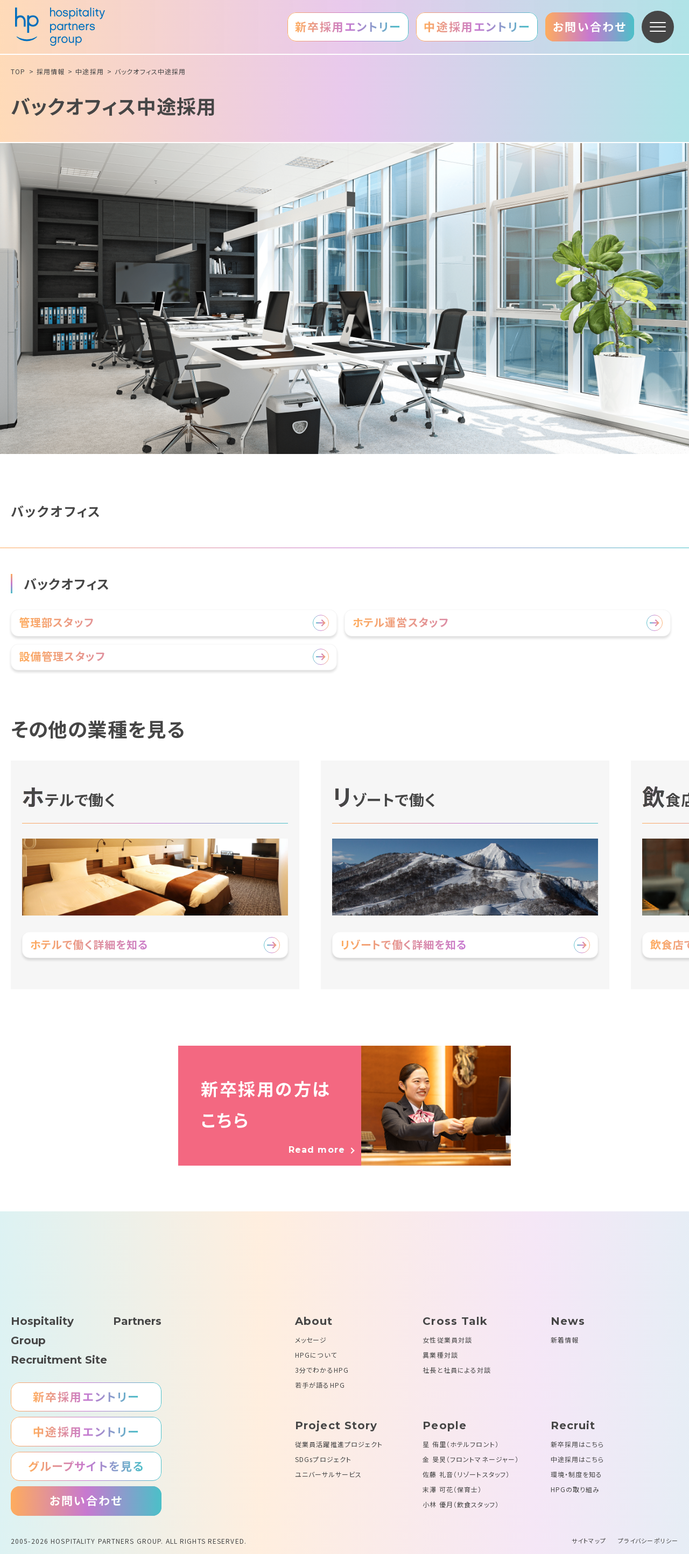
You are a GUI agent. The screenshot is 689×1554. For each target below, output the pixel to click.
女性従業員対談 (447, 1339)
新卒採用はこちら (577, 1444)
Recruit (573, 1425)
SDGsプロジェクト (323, 1459)
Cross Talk (455, 1321)
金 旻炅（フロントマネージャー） (471, 1459)
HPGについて (316, 1354)
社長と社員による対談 (457, 1369)
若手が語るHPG (320, 1384)
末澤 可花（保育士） (452, 1489)
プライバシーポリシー (648, 1540)
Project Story (336, 1425)
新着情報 (565, 1339)
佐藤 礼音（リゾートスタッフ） (466, 1474)
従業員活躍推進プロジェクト (339, 1444)
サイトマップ (589, 1540)
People (445, 1425)
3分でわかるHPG (322, 1369)
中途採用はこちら (577, 1459)
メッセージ (311, 1339)
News (568, 1321)
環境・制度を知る (577, 1474)
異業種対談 (440, 1354)
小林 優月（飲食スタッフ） (461, 1504)
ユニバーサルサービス (328, 1474)
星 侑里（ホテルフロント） (461, 1444)
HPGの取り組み (575, 1489)
